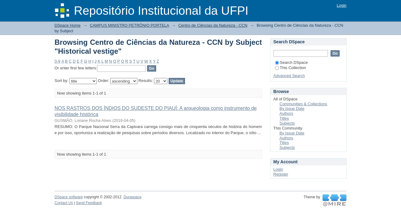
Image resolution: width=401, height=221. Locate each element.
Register (280, 174)
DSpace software (69, 197)
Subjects (287, 123)
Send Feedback (89, 203)
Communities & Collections (303, 104)
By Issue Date (292, 108)
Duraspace (132, 197)
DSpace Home (68, 25)
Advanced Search (289, 75)
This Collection (290, 67)
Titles (284, 118)
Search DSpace (291, 62)
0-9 (58, 61)
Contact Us (64, 203)
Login (342, 5)
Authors (286, 113)
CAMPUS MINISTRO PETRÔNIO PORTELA (129, 25)
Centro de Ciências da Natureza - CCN (212, 25)
